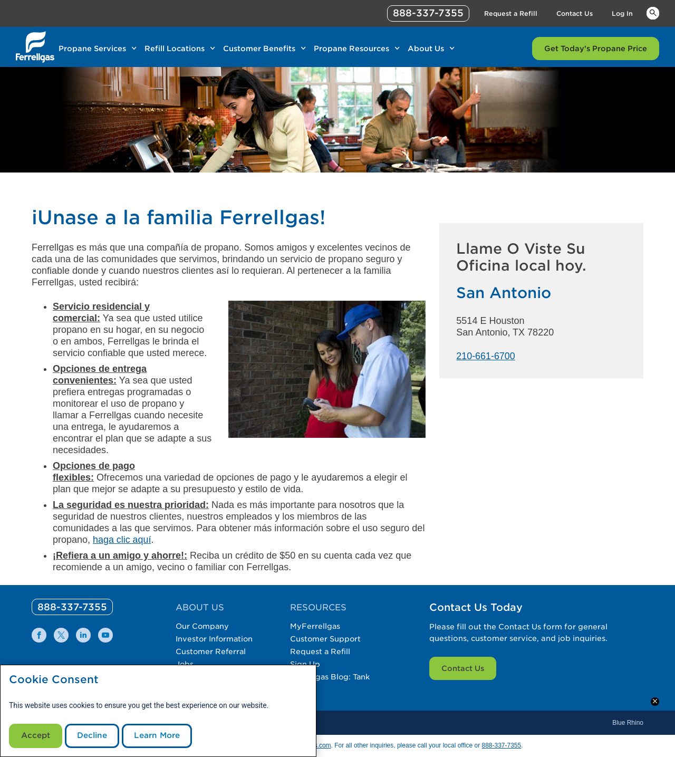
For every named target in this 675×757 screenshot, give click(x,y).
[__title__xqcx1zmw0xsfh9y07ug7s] (35, 47)
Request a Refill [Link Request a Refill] (510, 13)
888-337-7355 (501, 745)
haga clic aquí (122, 539)
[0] (73, 607)
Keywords (653, 12)
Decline (96, 735)
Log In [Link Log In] (622, 13)
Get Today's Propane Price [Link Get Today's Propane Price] (595, 48)
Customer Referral (211, 651)
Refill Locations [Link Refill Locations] (174, 48)
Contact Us (462, 668)
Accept (37, 735)
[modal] (158, 710)
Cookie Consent (54, 678)
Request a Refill (321, 651)
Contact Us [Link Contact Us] (574, 13)
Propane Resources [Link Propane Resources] (351, 48)
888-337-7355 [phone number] (428, 12)
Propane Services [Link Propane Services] (92, 48)
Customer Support (327, 639)
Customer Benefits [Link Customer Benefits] (259, 48)
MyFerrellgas (316, 626)
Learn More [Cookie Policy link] (165, 735)
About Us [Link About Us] (426, 48)
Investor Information (215, 639)
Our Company (202, 626)
